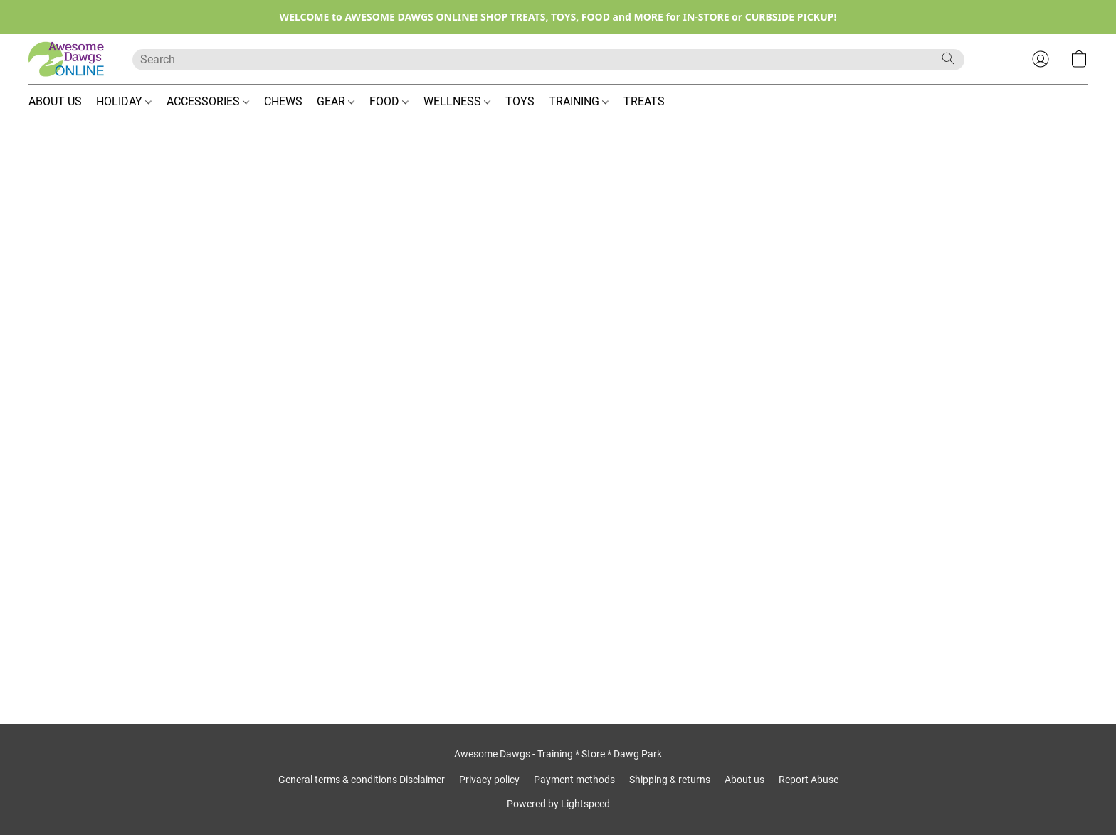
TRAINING (579, 101)
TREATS (644, 101)
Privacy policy (489, 779)
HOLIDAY (124, 101)
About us (744, 779)
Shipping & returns (669, 779)
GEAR (335, 101)
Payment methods (574, 779)
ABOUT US (55, 101)
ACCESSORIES (208, 101)
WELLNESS (456, 101)
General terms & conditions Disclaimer (361, 779)
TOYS (520, 101)
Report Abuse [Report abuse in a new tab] (808, 779)
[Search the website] (948, 58)
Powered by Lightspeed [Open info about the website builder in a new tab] (558, 803)
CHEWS (283, 101)
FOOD (389, 101)
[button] (66, 59)
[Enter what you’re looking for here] (548, 59)
